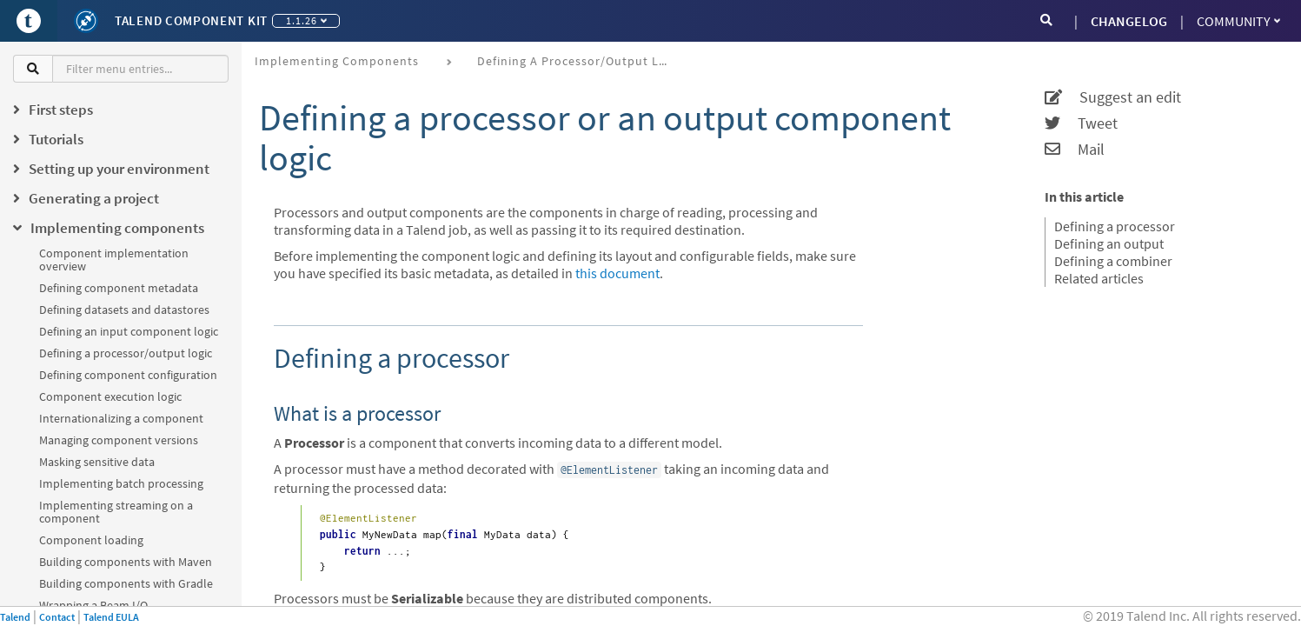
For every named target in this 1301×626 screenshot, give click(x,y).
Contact (57, 616)
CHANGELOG (1129, 21)
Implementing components (337, 61)
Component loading (91, 540)
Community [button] (1238, 21)
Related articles (1099, 278)
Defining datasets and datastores (124, 309)
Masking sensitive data (97, 462)
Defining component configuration (128, 375)
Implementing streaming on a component (116, 511)
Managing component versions (118, 440)
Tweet (1081, 123)
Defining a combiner (1113, 261)
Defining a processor (1114, 226)
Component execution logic (110, 396)
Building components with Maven (125, 561)
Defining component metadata (118, 288)
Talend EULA (111, 616)
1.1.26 (306, 20)
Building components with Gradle (126, 583)
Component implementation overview (114, 259)
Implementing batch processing (121, 483)
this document (617, 273)
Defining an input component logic (128, 331)
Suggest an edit (1113, 97)
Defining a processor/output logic (125, 353)
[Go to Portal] (28, 21)
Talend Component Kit (191, 20)
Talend (15, 616)
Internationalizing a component (121, 418)
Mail (1075, 149)
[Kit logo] (86, 21)
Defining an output (1109, 243)
